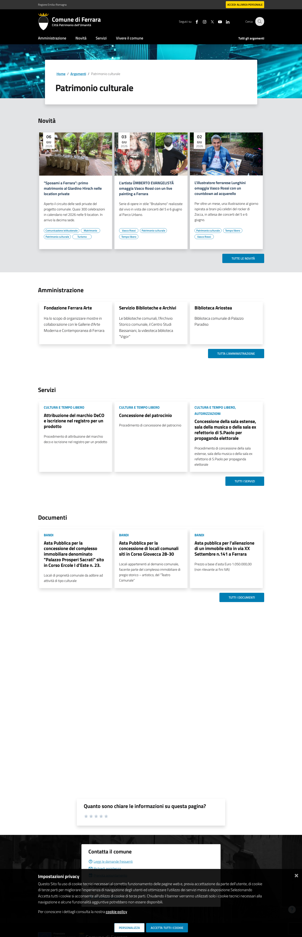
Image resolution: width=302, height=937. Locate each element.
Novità (80, 38)
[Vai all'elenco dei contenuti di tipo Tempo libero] (128, 236)
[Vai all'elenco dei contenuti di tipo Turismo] (82, 236)
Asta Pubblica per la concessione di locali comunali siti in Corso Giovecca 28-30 (148, 548)
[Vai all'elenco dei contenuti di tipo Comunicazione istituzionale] (61, 230)
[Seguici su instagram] (202, 21)
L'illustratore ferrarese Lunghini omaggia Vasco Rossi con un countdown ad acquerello (220, 188)
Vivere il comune (129, 38)
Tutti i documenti (242, 597)
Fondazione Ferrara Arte (68, 307)
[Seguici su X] (210, 21)
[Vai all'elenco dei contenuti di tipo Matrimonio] (90, 230)
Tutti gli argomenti (251, 38)
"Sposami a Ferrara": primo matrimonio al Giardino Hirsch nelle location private (73, 188)
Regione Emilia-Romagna (52, 5)
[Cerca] (259, 21)
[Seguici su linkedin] (225, 21)
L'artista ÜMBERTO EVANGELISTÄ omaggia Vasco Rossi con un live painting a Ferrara (146, 188)
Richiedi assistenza (104, 868)
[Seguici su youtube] (218, 21)
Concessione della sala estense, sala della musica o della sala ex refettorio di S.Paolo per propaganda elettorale (225, 429)
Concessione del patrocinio (145, 415)
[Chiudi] (296, 875)
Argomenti (78, 73)
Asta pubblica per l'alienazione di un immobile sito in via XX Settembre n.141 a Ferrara (224, 548)
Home (61, 73)
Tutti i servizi (245, 481)
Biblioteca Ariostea (213, 307)
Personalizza (129, 927)
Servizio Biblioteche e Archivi (147, 307)
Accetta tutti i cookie (167, 927)
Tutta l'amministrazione (236, 353)
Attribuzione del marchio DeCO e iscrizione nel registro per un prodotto (74, 421)
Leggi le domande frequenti (110, 861)
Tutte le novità (243, 258)
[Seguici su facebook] (194, 21)
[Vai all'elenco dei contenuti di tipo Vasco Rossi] (128, 230)
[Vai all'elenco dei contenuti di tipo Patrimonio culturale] (57, 236)
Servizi (101, 38)
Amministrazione (52, 38)
